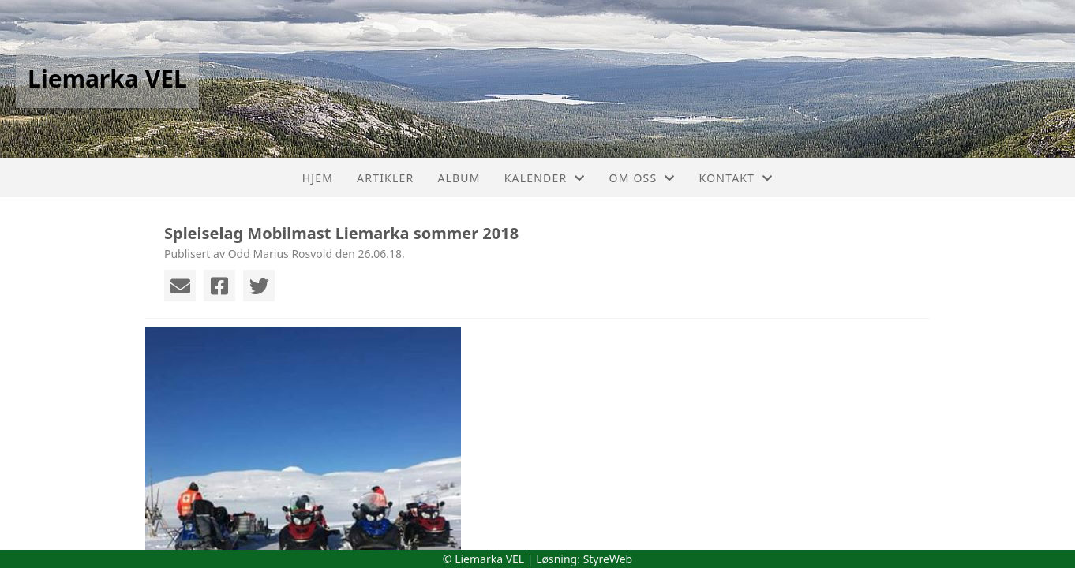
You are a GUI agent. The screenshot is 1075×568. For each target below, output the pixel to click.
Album (458, 177)
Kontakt (736, 177)
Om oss (642, 177)
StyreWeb (608, 558)
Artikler (385, 177)
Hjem (317, 177)
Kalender (545, 177)
